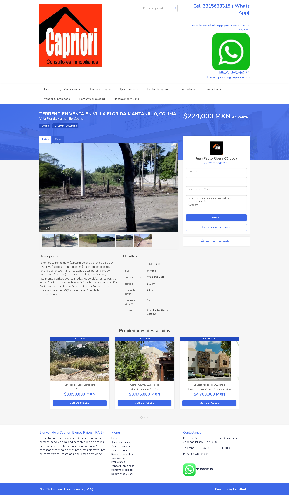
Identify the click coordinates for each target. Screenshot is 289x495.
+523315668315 (216, 163)
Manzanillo (65, 119)
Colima (78, 119)
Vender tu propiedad (57, 99)
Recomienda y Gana (126, 99)
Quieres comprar (100, 89)
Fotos (45, 139)
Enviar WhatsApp (216, 227)
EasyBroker (241, 489)
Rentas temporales (159, 89)
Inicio (47, 89)
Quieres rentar (129, 89)
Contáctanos (188, 89)
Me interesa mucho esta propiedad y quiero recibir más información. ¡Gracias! (216, 203)
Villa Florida (47, 119)
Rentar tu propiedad (92, 99)
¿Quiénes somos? (70, 89)
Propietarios (213, 89)
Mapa (58, 139)
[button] (44, 374)
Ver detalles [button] (80, 403)
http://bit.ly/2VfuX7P (234, 72)
